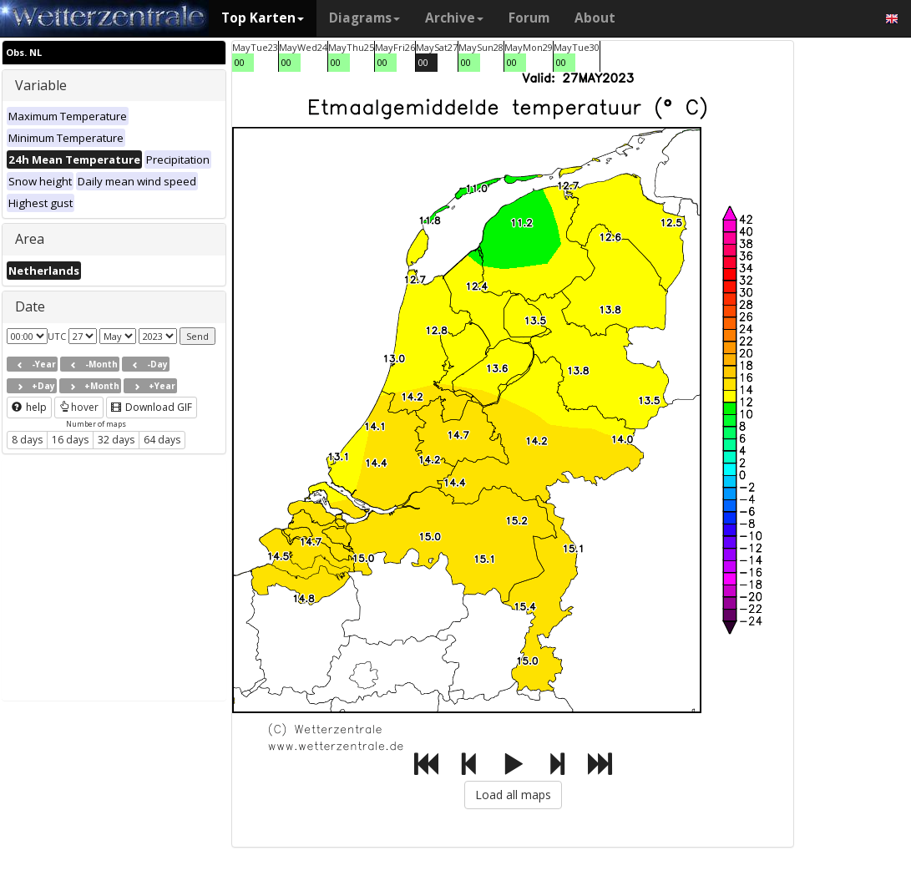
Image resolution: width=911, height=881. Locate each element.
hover (79, 407)
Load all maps (513, 795)
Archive (454, 18)
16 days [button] (70, 440)
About (594, 18)
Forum (529, 18)
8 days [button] (27, 440)
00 (240, 62)
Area (29, 239)
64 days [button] (162, 440)
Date (30, 306)
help (29, 407)
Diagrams (364, 18)
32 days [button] (116, 440)
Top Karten (262, 18)
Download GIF (151, 407)
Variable (41, 85)
